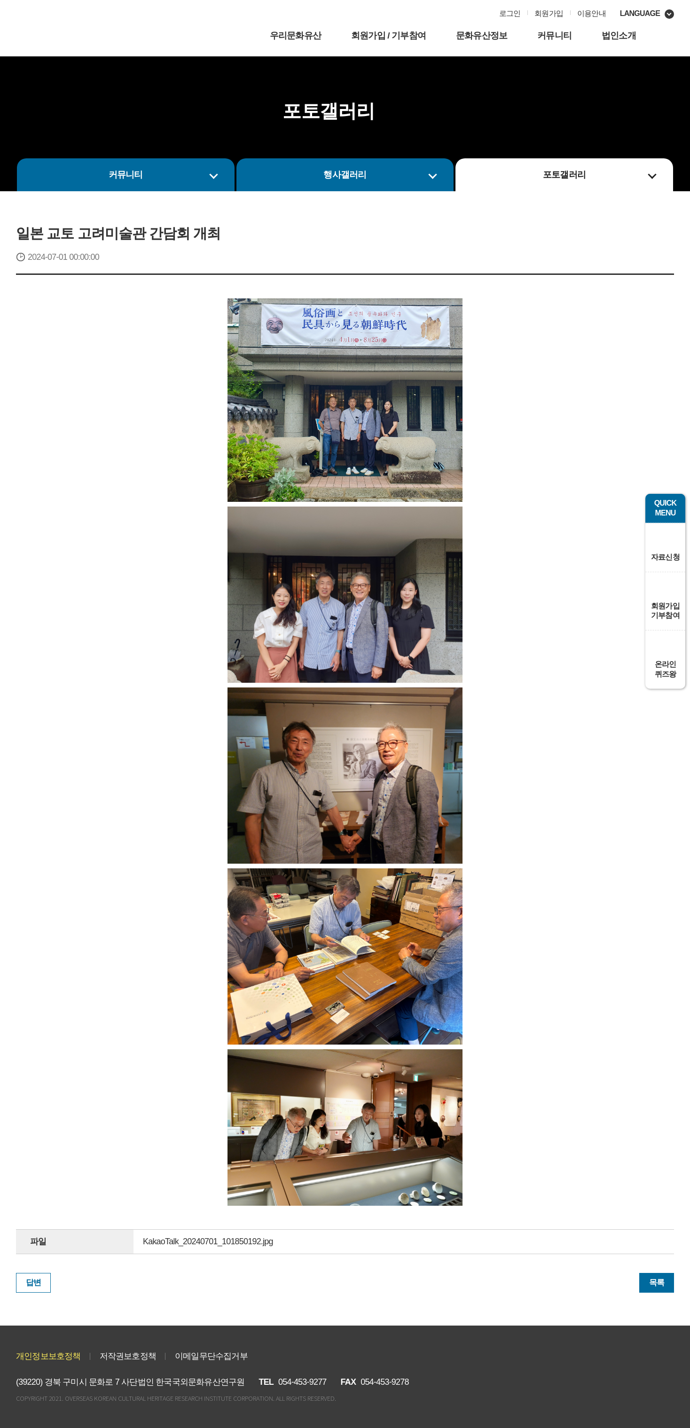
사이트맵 (663, 36)
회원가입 (548, 13)
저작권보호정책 (128, 1356)
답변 (33, 1282)
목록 (656, 1282)
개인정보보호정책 (48, 1356)
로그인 (510, 13)
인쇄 (397, 114)
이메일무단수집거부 (211, 1356)
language (640, 13)
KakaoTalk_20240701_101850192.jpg (208, 1241)
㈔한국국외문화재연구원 (91, 30)
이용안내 (591, 13)
